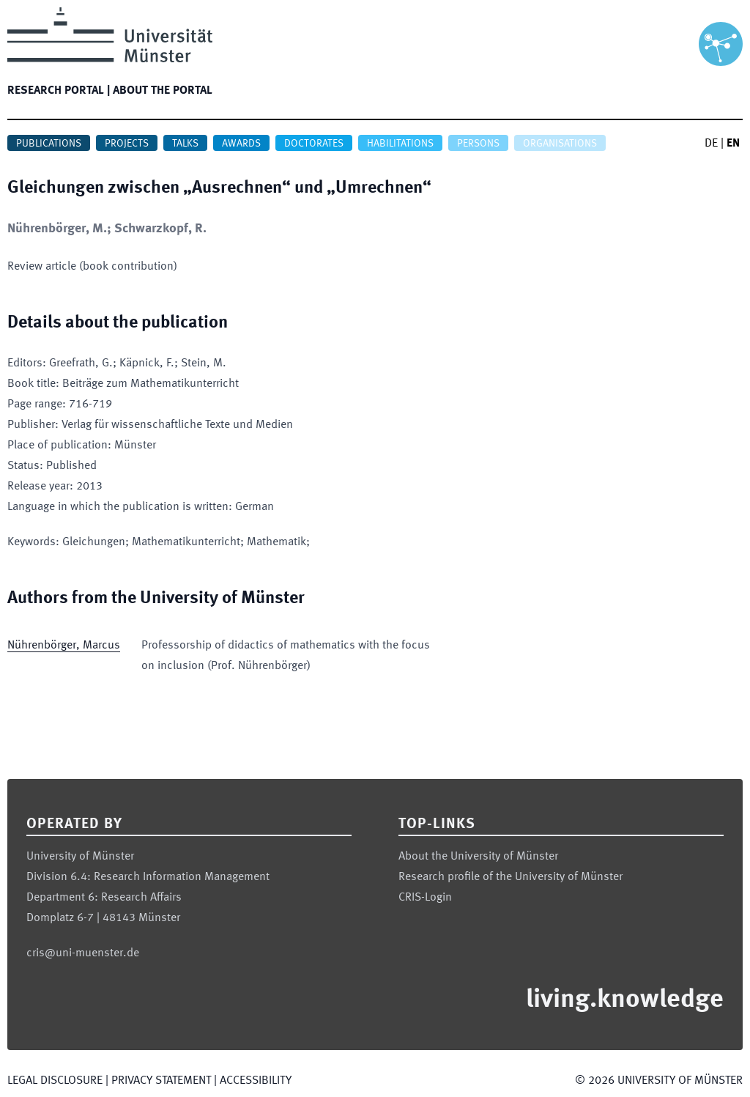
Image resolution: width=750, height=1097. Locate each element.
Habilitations (400, 143)
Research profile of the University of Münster (510, 877)
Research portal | (58, 91)
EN (733, 143)
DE (711, 143)
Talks (185, 143)
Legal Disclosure (55, 1081)
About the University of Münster (478, 857)
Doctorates (314, 143)
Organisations (560, 143)
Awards (241, 143)
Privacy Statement (161, 1081)
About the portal (162, 91)
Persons (478, 143)
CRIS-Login (425, 898)
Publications (48, 143)
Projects (127, 143)
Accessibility (256, 1081)
